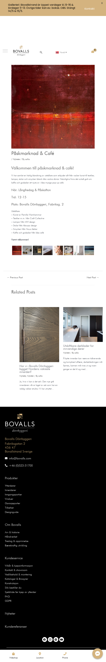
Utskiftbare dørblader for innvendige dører (78, 318)
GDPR (8, 572)
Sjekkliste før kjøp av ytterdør (20, 563)
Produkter (11, 449)
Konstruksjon (11, 554)
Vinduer (9, 470)
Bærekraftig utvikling (16, 516)
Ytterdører (10, 456)
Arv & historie (12, 503)
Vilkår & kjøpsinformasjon (19, 536)
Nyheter (16, 130)
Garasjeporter (12, 474)
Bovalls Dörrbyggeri (18, 410)
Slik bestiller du (13, 558)
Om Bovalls (13, 496)
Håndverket (11, 507)
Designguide (11, 483)
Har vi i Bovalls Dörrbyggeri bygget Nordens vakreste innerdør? (36, 340)
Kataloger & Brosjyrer (16, 550)
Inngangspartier (13, 465)
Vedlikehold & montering (18, 545)
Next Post (93, 248)
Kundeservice (14, 529)
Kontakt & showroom (16, 541)
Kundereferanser (16, 598)
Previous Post (15, 248)
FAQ (7, 567)
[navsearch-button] (41, 24)
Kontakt (89, 9)
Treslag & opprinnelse (16, 512)
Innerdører (10, 461)
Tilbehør (9, 478)
